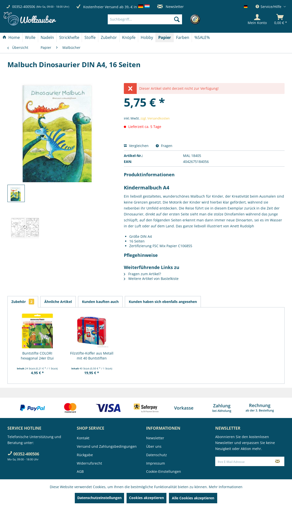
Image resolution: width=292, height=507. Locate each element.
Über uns (153, 446)
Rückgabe (85, 454)
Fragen (164, 145)
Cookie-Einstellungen (163, 471)
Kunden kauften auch (100, 301)
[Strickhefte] (69, 37)
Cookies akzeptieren (146, 497)
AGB (80, 471)
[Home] (11, 37)
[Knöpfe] (129, 37)
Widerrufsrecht (89, 463)
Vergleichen (136, 145)
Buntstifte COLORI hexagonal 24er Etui (37, 355)
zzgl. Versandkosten (155, 118)
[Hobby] (147, 37)
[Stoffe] (90, 37)
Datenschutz (156, 454)
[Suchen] (177, 19)
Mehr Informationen (225, 486)
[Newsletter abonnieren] (277, 461)
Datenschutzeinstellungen (99, 497)
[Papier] (164, 37)
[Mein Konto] (257, 19)
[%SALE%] (202, 37)
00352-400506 (23, 6)
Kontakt (83, 438)
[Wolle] (30, 37)
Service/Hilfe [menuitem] (269, 6)
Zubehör (22, 301)
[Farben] (183, 37)
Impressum (155, 463)
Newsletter (170, 6)
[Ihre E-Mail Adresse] (243, 461)
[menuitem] (152, 19)
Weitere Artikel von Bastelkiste (151, 278)
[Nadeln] (47, 37)
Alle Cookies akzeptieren (193, 498)
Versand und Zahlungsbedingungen (107, 446)
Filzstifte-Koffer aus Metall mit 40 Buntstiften (91, 355)
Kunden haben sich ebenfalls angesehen (163, 301)
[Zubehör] (108, 37)
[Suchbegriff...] (145, 19)
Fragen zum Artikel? (142, 273)
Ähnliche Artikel (58, 301)
